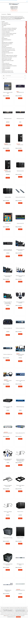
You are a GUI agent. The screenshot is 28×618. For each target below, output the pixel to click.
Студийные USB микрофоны (7, 64)
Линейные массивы (5, 51)
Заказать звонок (14, 10)
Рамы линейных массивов (6, 59)
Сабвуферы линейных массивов (7, 60)
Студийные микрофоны (6, 67)
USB (2, 26)
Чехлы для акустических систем (7, 72)
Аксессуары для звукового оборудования (9, 28)
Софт (3, 61)
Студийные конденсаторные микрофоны (9, 65)
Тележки (3, 69)
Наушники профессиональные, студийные (9, 55)
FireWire (3, 21)
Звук (3, 41)
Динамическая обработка (6, 39)
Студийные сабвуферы (6, 68)
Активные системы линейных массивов (9, 33)
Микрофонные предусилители (7, 52)
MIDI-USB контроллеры (6, 24)
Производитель (3, 14)
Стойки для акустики (5, 63)
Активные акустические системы (8, 30)
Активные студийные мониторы (7, 34)
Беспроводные (4, 38)
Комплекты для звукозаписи (7, 47)
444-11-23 (14, 7)
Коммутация (4, 46)
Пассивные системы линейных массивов (9, 56)
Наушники (4, 54)
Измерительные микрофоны (7, 43)
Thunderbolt (4, 25)
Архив (3, 37)
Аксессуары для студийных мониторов (9, 29)
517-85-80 (14, 6)
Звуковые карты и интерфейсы (7, 42)
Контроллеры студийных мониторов (8, 50)
